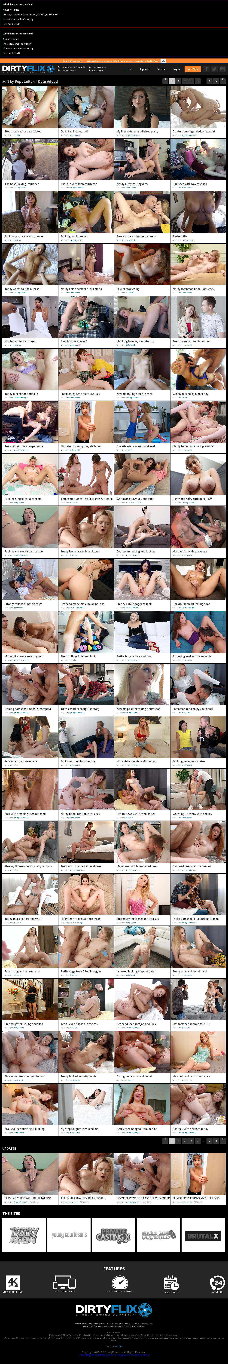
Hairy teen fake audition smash (80, 918)
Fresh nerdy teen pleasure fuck (80, 393)
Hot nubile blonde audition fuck (137, 761)
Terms (81, 1355)
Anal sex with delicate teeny (190, 1129)
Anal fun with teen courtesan (79, 184)
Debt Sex (17, 240)
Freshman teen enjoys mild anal (193, 709)
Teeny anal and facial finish (190, 971)
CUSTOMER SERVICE (114, 1324)
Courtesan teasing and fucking (136, 551)
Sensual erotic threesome (21, 761)
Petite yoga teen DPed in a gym (81, 971)
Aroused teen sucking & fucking (25, 1129)
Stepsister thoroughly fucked (23, 131)
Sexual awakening (128, 289)
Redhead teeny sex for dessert (192, 866)
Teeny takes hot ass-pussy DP (23, 918)
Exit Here (118, 1346)
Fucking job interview (74, 236)
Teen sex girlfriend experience (24, 446)
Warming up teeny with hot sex (192, 813)
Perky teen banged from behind (137, 1129)
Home (129, 69)
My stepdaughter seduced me (79, 1129)
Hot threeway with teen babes (136, 813)
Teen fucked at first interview (191, 341)
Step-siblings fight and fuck (78, 656)
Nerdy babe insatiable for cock (80, 813)
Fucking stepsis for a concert (23, 498)
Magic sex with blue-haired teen (137, 866)
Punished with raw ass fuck (190, 184)
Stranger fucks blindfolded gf (23, 604)
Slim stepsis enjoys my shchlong (81, 446)
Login (176, 69)
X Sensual (130, 293)
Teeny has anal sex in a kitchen (80, 551)
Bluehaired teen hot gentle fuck (25, 1076)
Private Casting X (133, 135)
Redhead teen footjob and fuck (136, 1024)
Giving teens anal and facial (134, 1076)
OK (163, 61)
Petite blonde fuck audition (134, 656)
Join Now (192, 69)
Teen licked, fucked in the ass (79, 1024)
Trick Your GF (75, 135)
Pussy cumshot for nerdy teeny (136, 236)
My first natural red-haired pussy (137, 131)
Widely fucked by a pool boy (190, 393)
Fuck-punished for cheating (78, 761)
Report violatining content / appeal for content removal (118, 1355)
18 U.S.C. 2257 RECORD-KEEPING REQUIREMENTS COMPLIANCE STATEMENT (114, 1326)
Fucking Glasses (20, 188)
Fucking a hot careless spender (24, 236)
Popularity (23, 81)
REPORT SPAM (81, 1324)
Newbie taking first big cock (134, 393)
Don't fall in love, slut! (74, 131)
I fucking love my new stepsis (135, 341)
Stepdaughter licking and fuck (24, 1024)
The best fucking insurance (22, 184)
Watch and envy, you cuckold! (135, 498)
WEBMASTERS (147, 1324)
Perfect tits (180, 236)
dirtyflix (28, 69)
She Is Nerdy (131, 188)
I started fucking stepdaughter (136, 971)
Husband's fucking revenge (190, 551)
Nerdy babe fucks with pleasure (193, 446)
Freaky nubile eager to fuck (134, 604)
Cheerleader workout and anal (136, 446)
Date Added (48, 81)
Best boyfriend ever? (74, 341)
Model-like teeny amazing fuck (24, 656)
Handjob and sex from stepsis (191, 1076)
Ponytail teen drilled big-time (191, 604)
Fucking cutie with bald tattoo (24, 551)
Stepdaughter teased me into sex (138, 918)
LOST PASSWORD (96, 1324)
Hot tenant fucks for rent (20, 341)
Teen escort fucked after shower (81, 866)
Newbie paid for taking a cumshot (138, 709)
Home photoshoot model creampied (28, 709)
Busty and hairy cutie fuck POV (192, 498)
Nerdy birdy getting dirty (132, 184)
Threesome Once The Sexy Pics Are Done (87, 498)
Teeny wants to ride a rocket (23, 289)
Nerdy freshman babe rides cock (193, 289)
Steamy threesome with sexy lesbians (28, 866)
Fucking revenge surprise (189, 761)
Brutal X (17, 135)
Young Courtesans (189, 135)
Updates (145, 69)
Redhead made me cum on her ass (82, 604)
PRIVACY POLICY (132, 1324)
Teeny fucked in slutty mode (79, 1076)
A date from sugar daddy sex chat (194, 131)
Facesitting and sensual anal (22, 971)
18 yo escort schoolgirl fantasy (80, 709)
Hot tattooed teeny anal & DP (191, 1024)
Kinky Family (131, 345)
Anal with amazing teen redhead (25, 813)
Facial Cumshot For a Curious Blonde (196, 918)
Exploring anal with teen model (192, 656)
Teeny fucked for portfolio (21, 393)
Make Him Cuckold (133, 503)
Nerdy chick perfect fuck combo (81, 289)
